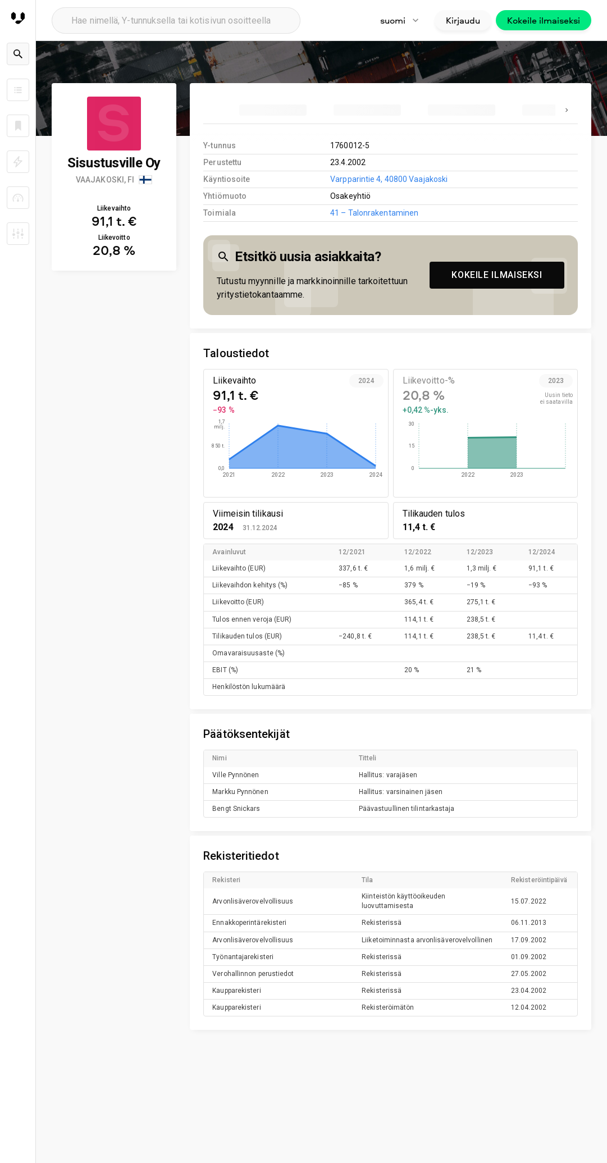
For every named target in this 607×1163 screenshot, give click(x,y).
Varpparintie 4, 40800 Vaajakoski (389, 179)
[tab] (273, 110)
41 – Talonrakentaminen (374, 212)
